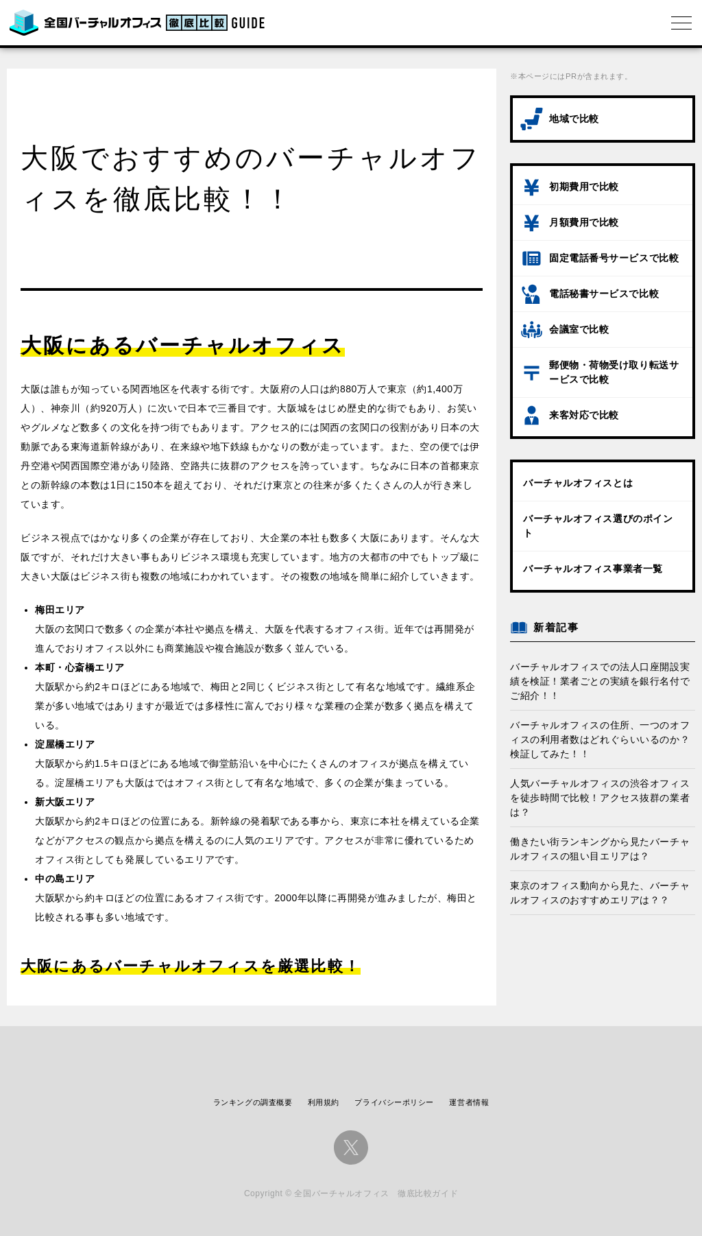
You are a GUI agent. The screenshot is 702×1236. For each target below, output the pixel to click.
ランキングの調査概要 (253, 1102)
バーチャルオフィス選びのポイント (598, 525)
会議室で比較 (579, 329)
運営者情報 (469, 1102)
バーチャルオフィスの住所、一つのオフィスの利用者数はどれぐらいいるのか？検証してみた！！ (600, 739)
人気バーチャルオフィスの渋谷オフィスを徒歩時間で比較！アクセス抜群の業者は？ (600, 798)
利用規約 (323, 1102)
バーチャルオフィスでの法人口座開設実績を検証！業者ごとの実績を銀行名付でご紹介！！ (600, 681)
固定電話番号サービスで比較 (614, 257)
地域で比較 (574, 118)
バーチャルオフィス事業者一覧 (593, 568)
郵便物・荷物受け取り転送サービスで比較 (614, 372)
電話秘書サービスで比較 (604, 293)
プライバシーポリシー (394, 1102)
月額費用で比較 (584, 222)
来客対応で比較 (584, 414)
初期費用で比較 (584, 186)
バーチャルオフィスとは (578, 482)
